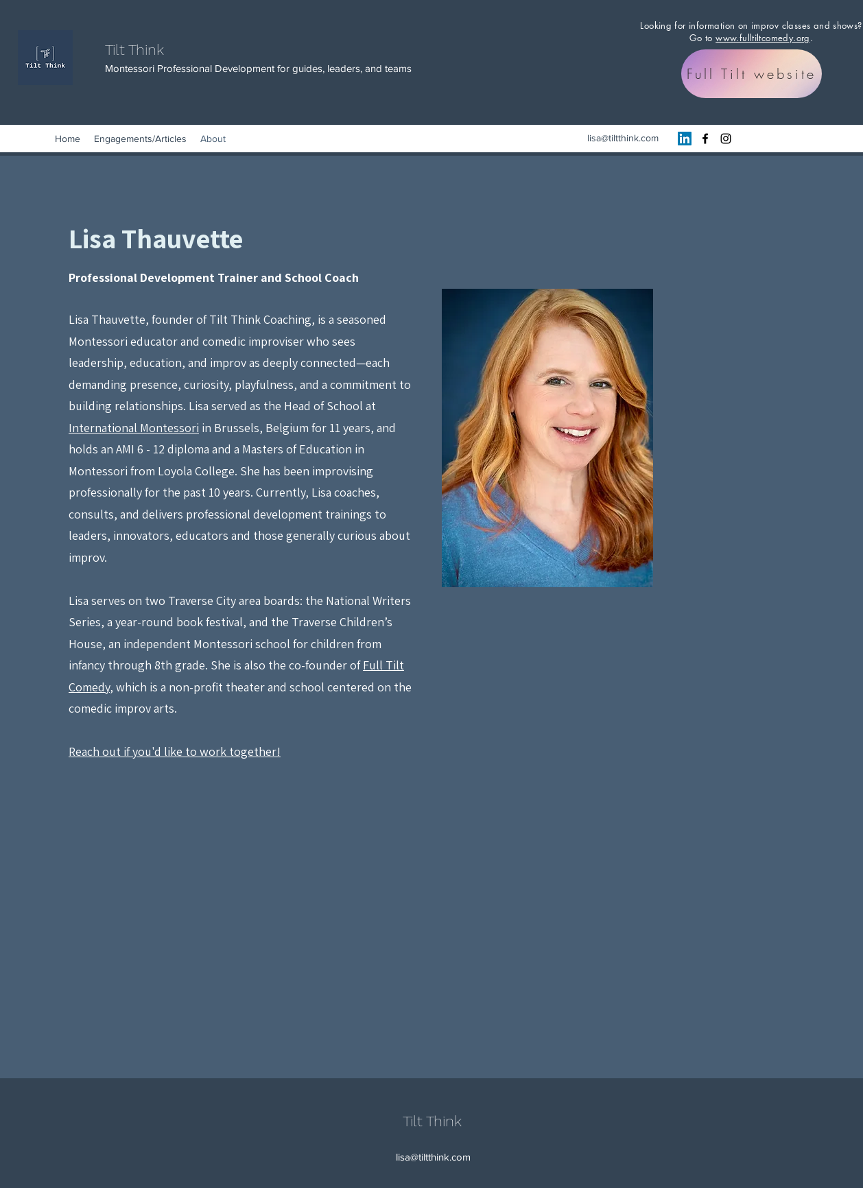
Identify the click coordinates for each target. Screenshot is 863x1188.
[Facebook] (705, 138)
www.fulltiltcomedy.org (763, 38)
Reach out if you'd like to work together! (175, 751)
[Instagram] (726, 138)
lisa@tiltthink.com (623, 137)
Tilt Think (134, 49)
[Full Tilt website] (751, 73)
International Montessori (134, 428)
